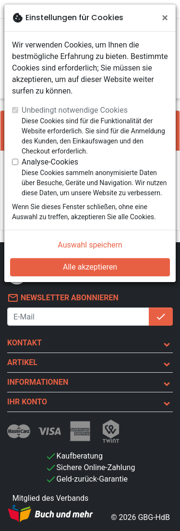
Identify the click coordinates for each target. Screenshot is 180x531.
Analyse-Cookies (50, 161)
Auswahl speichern (90, 244)
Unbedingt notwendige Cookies (75, 110)
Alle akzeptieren (90, 266)
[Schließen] (165, 17)
